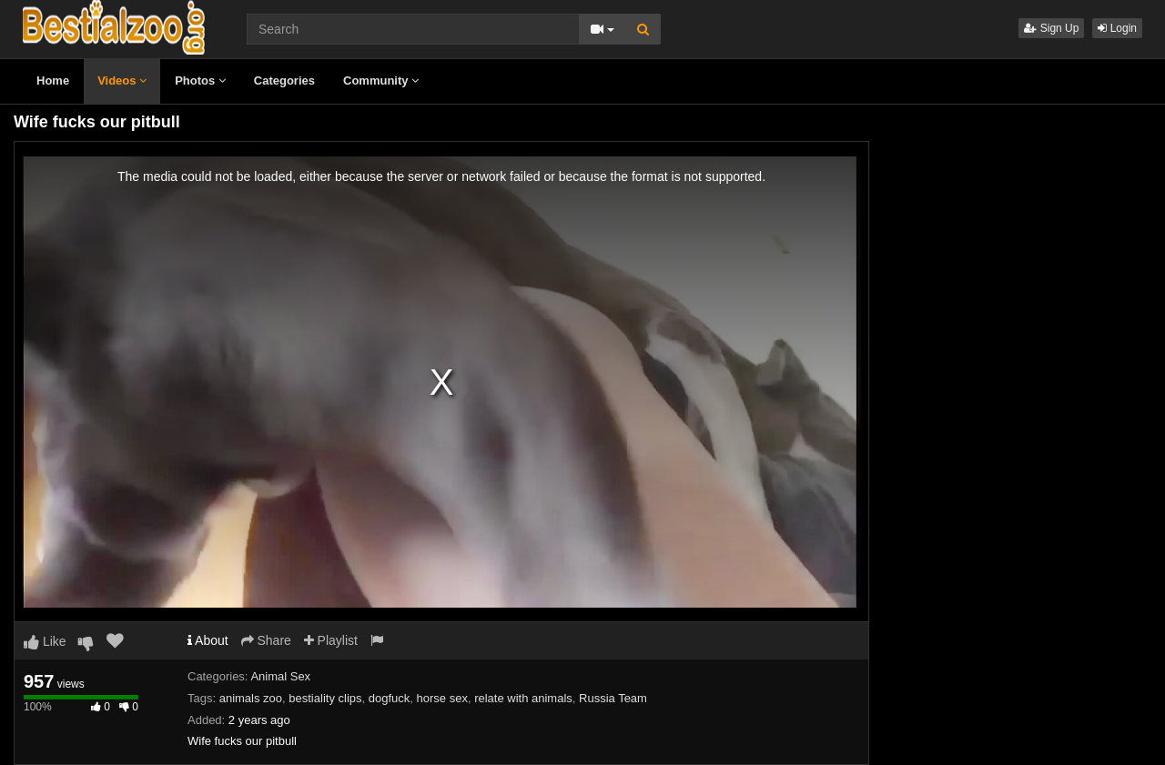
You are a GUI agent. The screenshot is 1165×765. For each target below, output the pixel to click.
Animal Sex (280, 676)
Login (1117, 28)
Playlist (331, 640)
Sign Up (1051, 28)
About (207, 640)
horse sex (442, 698)
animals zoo (250, 698)
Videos (122, 80)
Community (381, 80)
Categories (284, 80)
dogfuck (389, 698)
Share (266, 640)
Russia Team (613, 698)
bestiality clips (325, 698)
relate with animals (523, 698)
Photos (200, 80)
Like (45, 641)
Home (52, 80)
